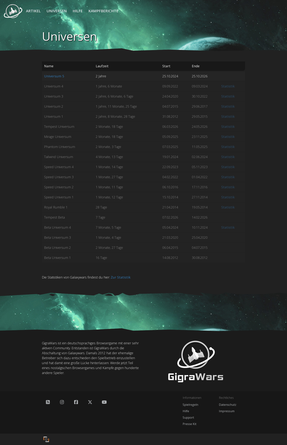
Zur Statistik (121, 277)
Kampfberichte (103, 10)
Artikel (33, 10)
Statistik (228, 86)
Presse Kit (189, 424)
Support (188, 417)
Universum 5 (54, 76)
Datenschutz (227, 405)
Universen (56, 10)
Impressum (226, 411)
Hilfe (78, 10)
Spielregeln (190, 405)
